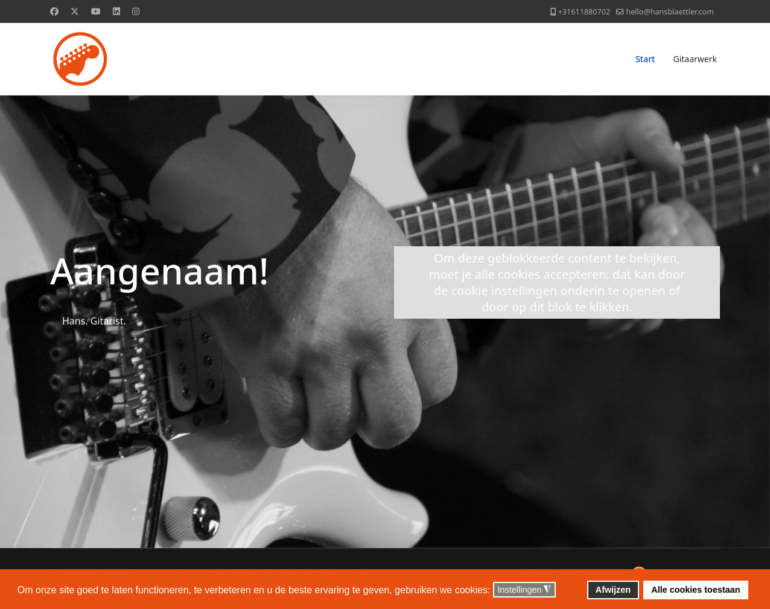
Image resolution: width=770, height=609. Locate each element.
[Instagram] (135, 11)
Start (645, 59)
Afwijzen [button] (613, 590)
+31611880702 (584, 12)
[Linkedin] (116, 11)
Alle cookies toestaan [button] (695, 590)
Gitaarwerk (695, 59)
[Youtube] (96, 11)
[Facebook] (54, 11)
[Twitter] (75, 11)
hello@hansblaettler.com (670, 12)
